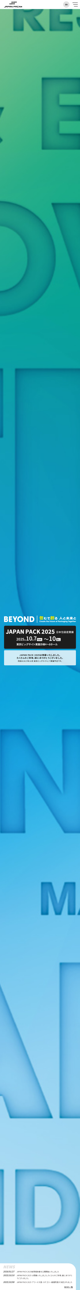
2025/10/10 (8, 1275)
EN (66, 4)
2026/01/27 (8, 1271)
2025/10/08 (8, 1282)
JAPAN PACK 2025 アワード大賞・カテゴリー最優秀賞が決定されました (44, 1282)
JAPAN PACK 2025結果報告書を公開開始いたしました (38, 1271)
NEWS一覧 (68, 1287)
